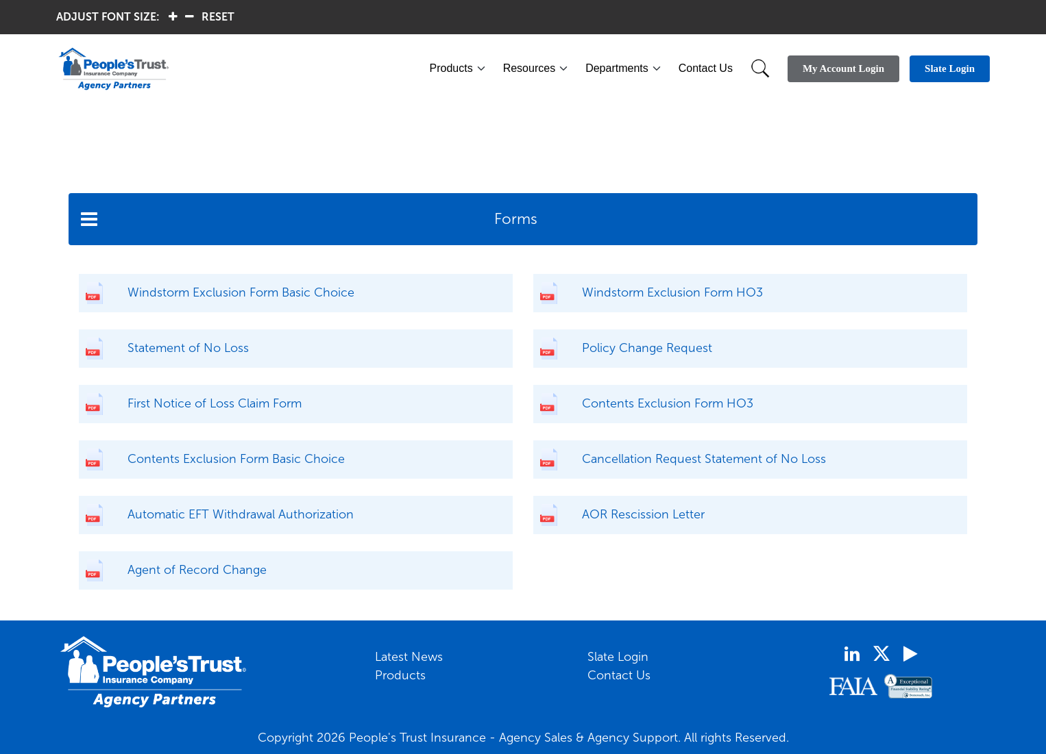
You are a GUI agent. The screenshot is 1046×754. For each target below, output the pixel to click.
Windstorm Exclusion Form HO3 (672, 292)
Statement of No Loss (188, 347)
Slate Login (617, 656)
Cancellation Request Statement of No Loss (704, 458)
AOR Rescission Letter (643, 514)
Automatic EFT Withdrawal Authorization (240, 514)
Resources (529, 68)
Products (451, 68)
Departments (616, 68)
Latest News (409, 656)
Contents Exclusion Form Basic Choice (236, 458)
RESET (218, 16)
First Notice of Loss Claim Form (214, 403)
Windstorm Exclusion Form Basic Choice (240, 292)
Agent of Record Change (197, 569)
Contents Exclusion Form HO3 (667, 403)
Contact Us (706, 68)
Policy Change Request (647, 347)
